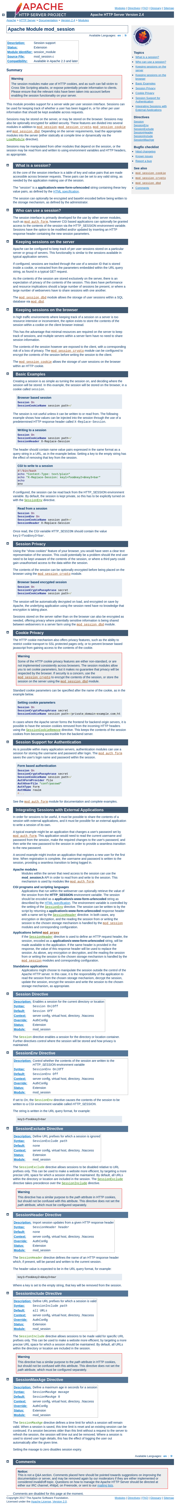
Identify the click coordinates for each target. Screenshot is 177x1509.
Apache (11, 20)
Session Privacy (145, 88)
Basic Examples (145, 83)
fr (126, 35)
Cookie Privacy (144, 93)
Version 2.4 (68, 20)
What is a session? (147, 57)
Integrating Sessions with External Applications (151, 108)
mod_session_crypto (74, 127)
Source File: (16, 56)
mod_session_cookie (109, 127)
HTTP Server (27, 20)
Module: (20, 1029)
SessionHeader (143, 132)
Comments (142, 187)
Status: (12, 47)
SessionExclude (144, 129)
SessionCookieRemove (43, 730)
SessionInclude (143, 136)
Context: (20, 1015)
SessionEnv (141, 125)
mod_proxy (51, 932)
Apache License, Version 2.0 (49, 1501)
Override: (20, 1020)
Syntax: (19, 1006)
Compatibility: (17, 61)
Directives (134, 8)
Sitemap (169, 8)
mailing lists (105, 1485)
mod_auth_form (36, 221)
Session (139, 121)
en (119, 35)
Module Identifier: (20, 52)
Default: (19, 1011)
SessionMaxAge (144, 139)
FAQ (145, 8)
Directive (40, 994)
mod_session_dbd (26, 131)
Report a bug (143, 161)
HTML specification (66, 191)
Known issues (144, 156)
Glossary (155, 8)
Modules (120, 8)
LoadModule (15, 139)
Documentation (48, 20)
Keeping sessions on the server (45, 242)
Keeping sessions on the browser (47, 310)
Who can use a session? (150, 61)
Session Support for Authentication (147, 99)
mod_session (47, 127)
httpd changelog (145, 151)
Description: (16, 43)
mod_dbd (37, 301)
